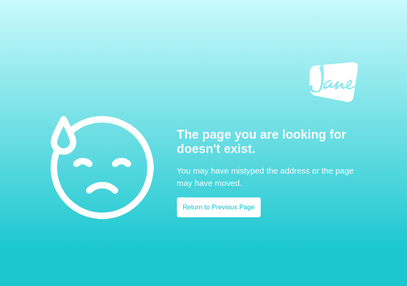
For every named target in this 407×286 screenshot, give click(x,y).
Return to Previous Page (219, 207)
